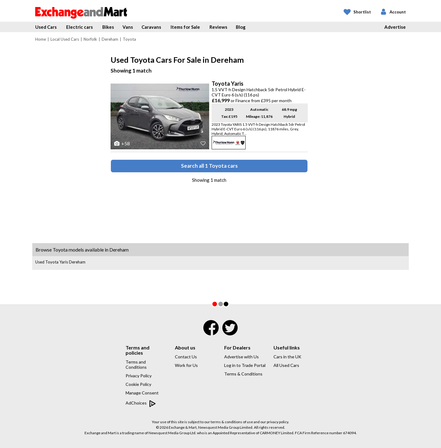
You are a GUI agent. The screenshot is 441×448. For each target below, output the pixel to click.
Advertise (395, 27)
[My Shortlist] (357, 12)
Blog (241, 27)
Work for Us (186, 365)
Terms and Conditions (136, 364)
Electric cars (79, 27)
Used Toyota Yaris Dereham (60, 261)
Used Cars (46, 27)
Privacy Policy (139, 375)
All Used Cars (286, 365)
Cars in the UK (287, 356)
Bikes (108, 27)
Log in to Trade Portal (245, 365)
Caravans (151, 27)
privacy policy (277, 422)
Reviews (218, 27)
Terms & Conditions (243, 373)
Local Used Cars (65, 39)
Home (40, 39)
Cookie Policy (138, 384)
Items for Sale (185, 27)
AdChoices (141, 403)
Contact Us (186, 356)
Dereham (110, 39)
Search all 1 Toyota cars (209, 165)
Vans (128, 27)
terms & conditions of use (232, 422)
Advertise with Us (241, 356)
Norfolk (90, 39)
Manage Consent (142, 392)
